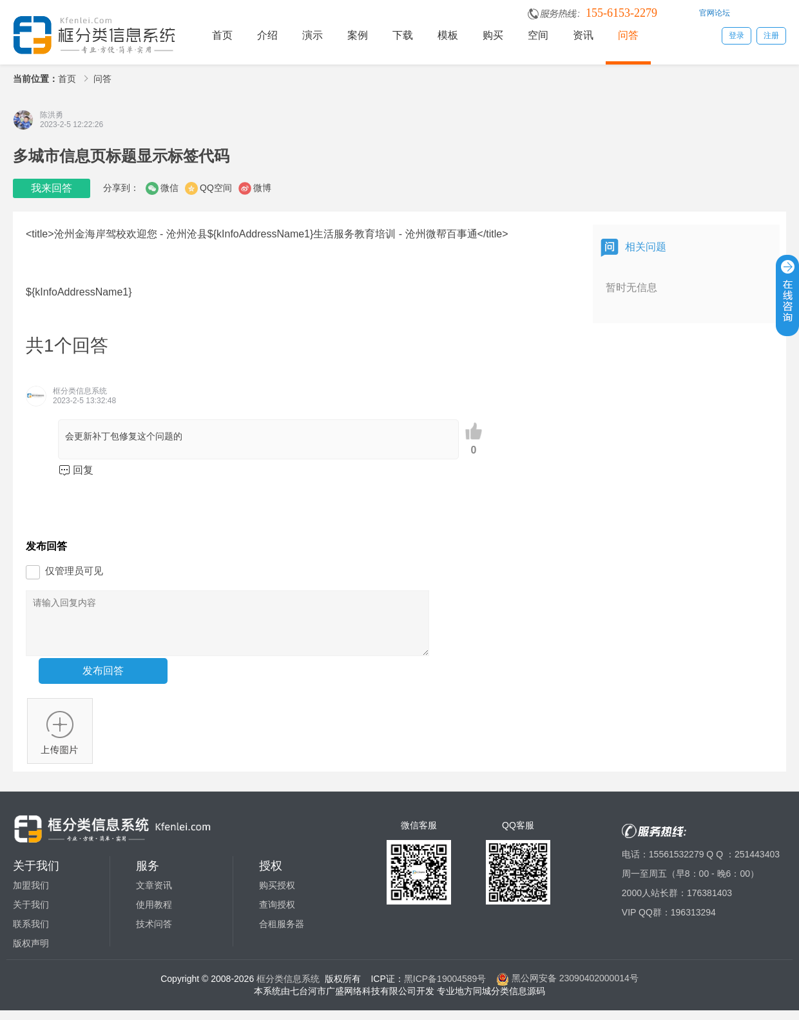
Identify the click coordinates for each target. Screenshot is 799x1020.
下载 (402, 35)
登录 (736, 35)
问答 (628, 35)
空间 (538, 35)
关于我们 (31, 914)
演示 (312, 35)
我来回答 (51, 188)
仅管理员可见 (74, 570)
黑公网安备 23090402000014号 (567, 988)
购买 (493, 35)
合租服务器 (281, 933)
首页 (222, 35)
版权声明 (31, 953)
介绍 (267, 35)
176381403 (709, 902)
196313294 (693, 922)
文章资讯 (154, 895)
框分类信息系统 (288, 988)
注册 (771, 35)
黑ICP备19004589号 (445, 988)
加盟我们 (31, 895)
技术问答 (154, 933)
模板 (448, 35)
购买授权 (277, 895)
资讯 (583, 35)
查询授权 (277, 914)
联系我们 (31, 933)
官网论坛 (714, 12)
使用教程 (154, 914)
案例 (357, 35)
